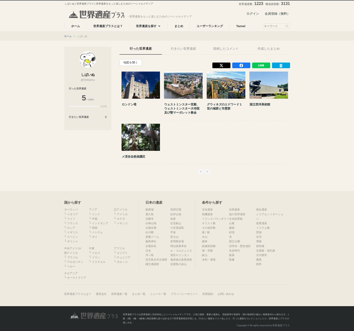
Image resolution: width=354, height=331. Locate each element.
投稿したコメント (226, 48)
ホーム (68, 36)
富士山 (174, 236)
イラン (96, 257)
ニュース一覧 (158, 294)
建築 (231, 227)
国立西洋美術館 (260, 104)
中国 (94, 218)
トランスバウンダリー (215, 218)
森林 (204, 241)
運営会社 (101, 294)
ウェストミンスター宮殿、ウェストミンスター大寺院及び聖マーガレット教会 (181, 108)
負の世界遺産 (237, 214)
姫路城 (149, 209)
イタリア (72, 214)
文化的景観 (236, 218)
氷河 (259, 236)
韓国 (94, 227)
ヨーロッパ (71, 209)
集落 (231, 255)
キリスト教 (209, 223)
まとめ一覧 (138, 294)
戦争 (259, 264)
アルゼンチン (75, 261)
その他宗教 (209, 227)
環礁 (259, 241)
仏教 (231, 223)
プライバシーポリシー (184, 294)
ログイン (252, 13)
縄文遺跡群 (152, 264)
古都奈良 (150, 246)
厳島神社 (150, 241)
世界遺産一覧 (119, 294)
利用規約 (207, 294)
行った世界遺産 (141, 48)
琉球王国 (175, 209)
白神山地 (150, 223)
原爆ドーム (152, 236)
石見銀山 (175, 223)
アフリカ (119, 248)
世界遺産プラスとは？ (77, 294)
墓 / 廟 (206, 232)
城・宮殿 (207, 250)
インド (96, 214)
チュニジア (123, 257)
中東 (91, 248)
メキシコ (122, 223)
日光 (148, 250)
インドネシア (100, 223)
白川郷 (149, 232)
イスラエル (98, 261)
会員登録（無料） (277, 13)
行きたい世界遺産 (183, 48)
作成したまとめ (269, 48)
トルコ (96, 252)
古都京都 (150, 227)
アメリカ (122, 214)
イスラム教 (263, 227)
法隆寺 (149, 218)
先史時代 (234, 250)
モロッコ (122, 261)
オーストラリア (76, 277)
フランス (72, 223)
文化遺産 (207, 209)
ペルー (71, 266)
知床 (173, 218)
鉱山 (204, 255)
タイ (94, 236)
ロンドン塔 (129, 104)
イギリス (72, 232)
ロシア (71, 227)
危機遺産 (207, 214)
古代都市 (261, 255)
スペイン (72, 236)
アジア (93, 209)
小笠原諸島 (177, 227)
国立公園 (234, 241)
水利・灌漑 (209, 259)
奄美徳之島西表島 (181, 259)
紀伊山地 (175, 214)
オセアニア (71, 273)
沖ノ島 (149, 255)
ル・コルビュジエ (181, 250)
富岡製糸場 (177, 241)
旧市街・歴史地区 (240, 246)
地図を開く (130, 62)
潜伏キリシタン (179, 255)
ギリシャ (72, 241)
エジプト (122, 252)
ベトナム (97, 232)
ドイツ (71, 218)
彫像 (231, 259)
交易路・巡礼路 (265, 250)
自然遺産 (234, 209)
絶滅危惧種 (209, 246)
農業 (259, 259)
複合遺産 (261, 209)
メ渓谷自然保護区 (133, 156)
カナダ (121, 218)
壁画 (259, 232)
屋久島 (149, 214)
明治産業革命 (178, 246)
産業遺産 (261, 223)
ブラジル (72, 257)
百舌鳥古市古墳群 (156, 259)
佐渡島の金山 (178, 264)
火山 (204, 236)
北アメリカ (120, 209)
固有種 (260, 246)
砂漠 (231, 232)
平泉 (173, 232)
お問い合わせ (226, 294)
